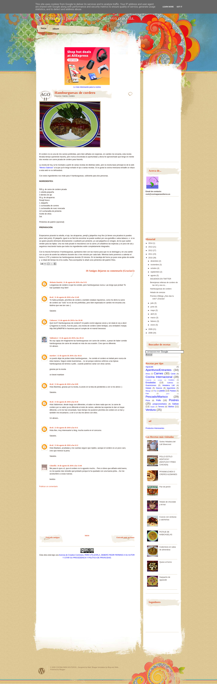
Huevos (159, 388)
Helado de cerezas (157, 292)
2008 (150, 333)
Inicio (43, 28)
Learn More (168, 7)
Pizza (148, 400)
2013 (150, 247)
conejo (160, 380)
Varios (171, 406)
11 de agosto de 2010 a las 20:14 (71, 338)
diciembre (155, 261)
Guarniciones (151, 385)
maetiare (53, 356)
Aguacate (149, 367)
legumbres (171, 388)
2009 (150, 329)
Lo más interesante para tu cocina (87, 87)
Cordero (72, 96)
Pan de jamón (165, 487)
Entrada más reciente (125, 537)
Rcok (51, 297)
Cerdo (173, 374)
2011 (150, 254)
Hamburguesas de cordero (160, 289)
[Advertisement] (87, 41)
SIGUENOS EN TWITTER (160, 279)
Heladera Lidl (168, 385)
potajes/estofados (160, 404)
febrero (154, 321)
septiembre (155, 272)
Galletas (170, 383)
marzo (153, 318)
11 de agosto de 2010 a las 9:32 (75, 282)
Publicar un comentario (48, 486)
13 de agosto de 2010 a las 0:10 (66, 402)
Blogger (62, 669)
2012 (150, 250)
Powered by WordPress (42, 671)
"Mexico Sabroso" (46, 168)
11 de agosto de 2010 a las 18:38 (70, 320)
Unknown (53, 320)
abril (152, 314)
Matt (89, 667)
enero (153, 325)
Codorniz (148, 380)
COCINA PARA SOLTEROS (66, 667)
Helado (148, 388)
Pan (155, 391)
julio (152, 303)
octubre (154, 268)
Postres (174, 400)
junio (153, 307)
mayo (153, 310)
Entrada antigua (53, 537)
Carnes (65, 96)
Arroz (148, 374)
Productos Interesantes (155, 428)
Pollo (158, 400)
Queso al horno (165, 562)
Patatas (173, 391)
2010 (150, 258)
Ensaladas (151, 382)
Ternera (161, 407)
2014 (150, 243)
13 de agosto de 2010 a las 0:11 (66, 428)
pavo (167, 393)
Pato (147, 393)
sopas (152, 407)
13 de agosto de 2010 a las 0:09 (66, 384)
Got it (179, 7)
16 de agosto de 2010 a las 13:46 (69, 466)
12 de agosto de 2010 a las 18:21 (69, 356)
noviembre (155, 265)
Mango (148, 391)
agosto (153, 275)
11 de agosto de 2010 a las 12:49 (67, 297)
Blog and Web (113, 667)
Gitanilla (53, 466)
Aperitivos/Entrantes (158, 369)
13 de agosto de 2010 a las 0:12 (66, 445)
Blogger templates (98, 667)
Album (55, 28)
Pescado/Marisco (157, 396)
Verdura (151, 409)
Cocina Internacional (159, 376)
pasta (162, 390)
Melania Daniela (56, 282)
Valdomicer (54, 338)
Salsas (175, 404)
